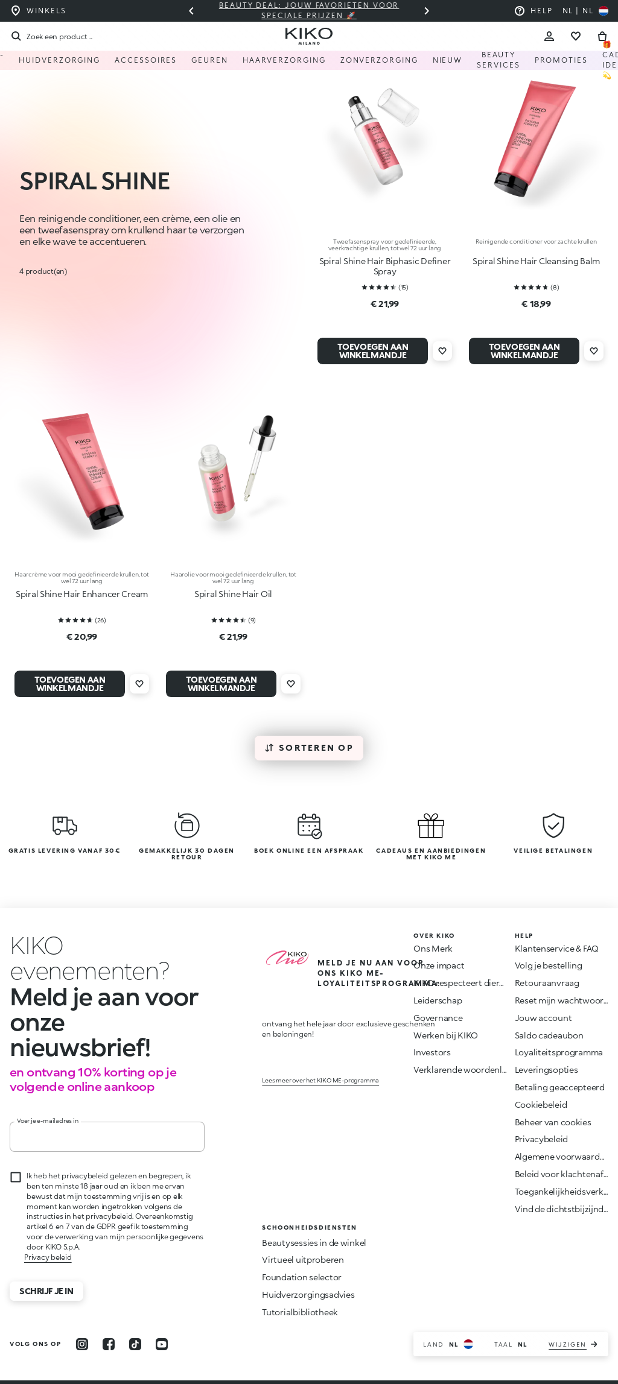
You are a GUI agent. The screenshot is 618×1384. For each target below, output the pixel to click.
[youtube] (162, 1319)
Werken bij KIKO (445, 1035)
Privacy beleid (48, 1231)
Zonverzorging (379, 60)
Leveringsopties (546, 1070)
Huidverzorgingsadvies (308, 1269)
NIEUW (448, 60)
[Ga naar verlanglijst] (576, 36)
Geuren (209, 60)
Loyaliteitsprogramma (559, 1052)
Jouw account (543, 1018)
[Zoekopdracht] (51, 36)
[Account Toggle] (549, 36)
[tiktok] (135, 1319)
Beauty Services (498, 60)
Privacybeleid (541, 1139)
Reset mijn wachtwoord (562, 1001)
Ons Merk (433, 948)
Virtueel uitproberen (302, 1235)
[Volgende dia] (427, 11)
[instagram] (82, 1319)
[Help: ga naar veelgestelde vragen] (533, 11)
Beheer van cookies (553, 1122)
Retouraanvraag (547, 983)
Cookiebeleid (541, 1104)
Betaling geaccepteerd (560, 1087)
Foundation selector (302, 1252)
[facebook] (109, 1319)
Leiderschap (437, 1001)
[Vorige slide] (191, 11)
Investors (431, 1052)
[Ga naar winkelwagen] (602, 36)
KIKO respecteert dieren (461, 983)
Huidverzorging (59, 60)
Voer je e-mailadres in (47, 1095)
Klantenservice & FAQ (557, 948)
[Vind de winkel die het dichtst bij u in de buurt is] (38, 11)
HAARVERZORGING (284, 60)
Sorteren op (309, 747)
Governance (437, 1018)
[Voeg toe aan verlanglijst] (442, 351)
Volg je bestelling (548, 966)
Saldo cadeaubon (549, 1035)
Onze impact (438, 966)
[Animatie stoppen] (100, 945)
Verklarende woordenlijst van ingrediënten (498, 1070)
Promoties (561, 60)
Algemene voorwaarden (562, 1157)
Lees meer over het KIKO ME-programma (320, 1071)
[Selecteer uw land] (585, 11)
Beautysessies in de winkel (314, 1217)
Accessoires (146, 60)
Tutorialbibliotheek (300, 1286)
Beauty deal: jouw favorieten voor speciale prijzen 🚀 (309, 10)
